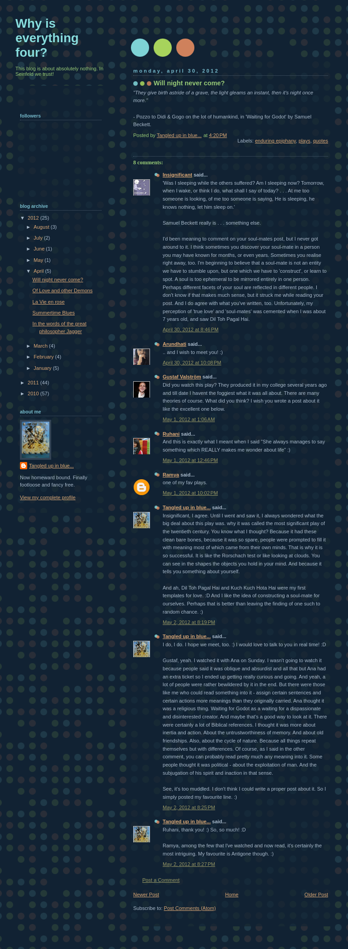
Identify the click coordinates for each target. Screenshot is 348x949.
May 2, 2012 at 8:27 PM (189, 864)
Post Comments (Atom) (190, 908)
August (42, 227)
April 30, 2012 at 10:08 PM (192, 362)
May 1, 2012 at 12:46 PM (190, 460)
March (41, 346)
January (43, 368)
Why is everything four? (47, 37)
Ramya (171, 474)
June (40, 248)
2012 (34, 218)
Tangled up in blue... (187, 507)
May (39, 260)
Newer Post (146, 894)
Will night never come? (58, 279)
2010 (34, 393)
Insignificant (177, 174)
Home (231, 894)
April (39, 271)
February (44, 356)
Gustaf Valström (182, 376)
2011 (34, 382)
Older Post (316, 894)
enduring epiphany (275, 140)
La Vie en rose (49, 302)
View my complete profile (48, 497)
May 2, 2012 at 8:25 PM (189, 807)
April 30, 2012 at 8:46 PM (190, 329)
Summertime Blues (54, 312)
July (39, 238)
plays (304, 140)
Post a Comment (160, 880)
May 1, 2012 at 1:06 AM (189, 419)
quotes (320, 140)
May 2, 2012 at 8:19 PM (189, 622)
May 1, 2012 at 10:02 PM (190, 493)
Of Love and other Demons (63, 290)
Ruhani (171, 434)
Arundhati (174, 344)
